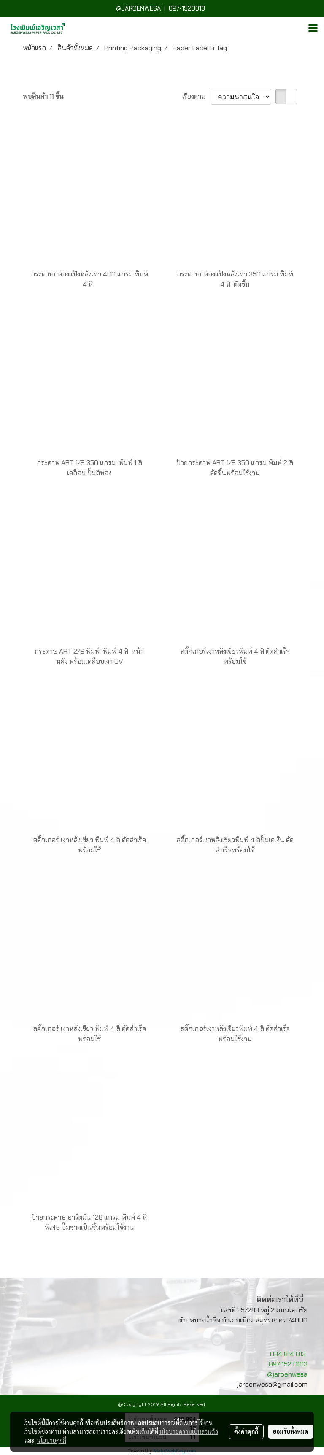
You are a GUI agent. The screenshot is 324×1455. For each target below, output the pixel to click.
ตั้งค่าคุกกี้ (246, 1431)
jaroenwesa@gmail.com (272, 1384)
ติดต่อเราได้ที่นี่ (280, 1300)
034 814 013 (288, 1354)
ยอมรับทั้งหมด (290, 1431)
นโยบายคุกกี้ (51, 1440)
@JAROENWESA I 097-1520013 (162, 8)
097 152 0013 (288, 1364)
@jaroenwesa (287, 1374)
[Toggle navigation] (313, 28)
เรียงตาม (196, 96)
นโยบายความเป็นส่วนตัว (188, 1431)
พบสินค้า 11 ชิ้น (43, 96)
